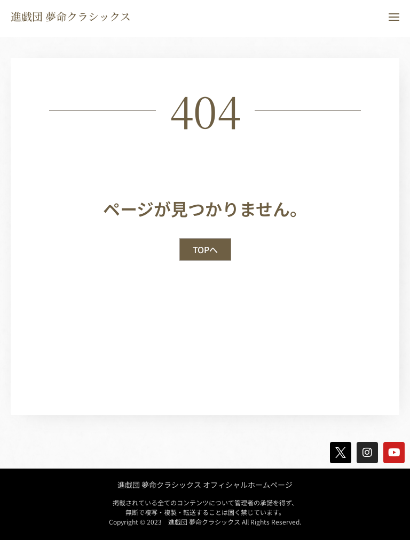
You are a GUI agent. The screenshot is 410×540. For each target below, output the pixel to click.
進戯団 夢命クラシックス (71, 16)
